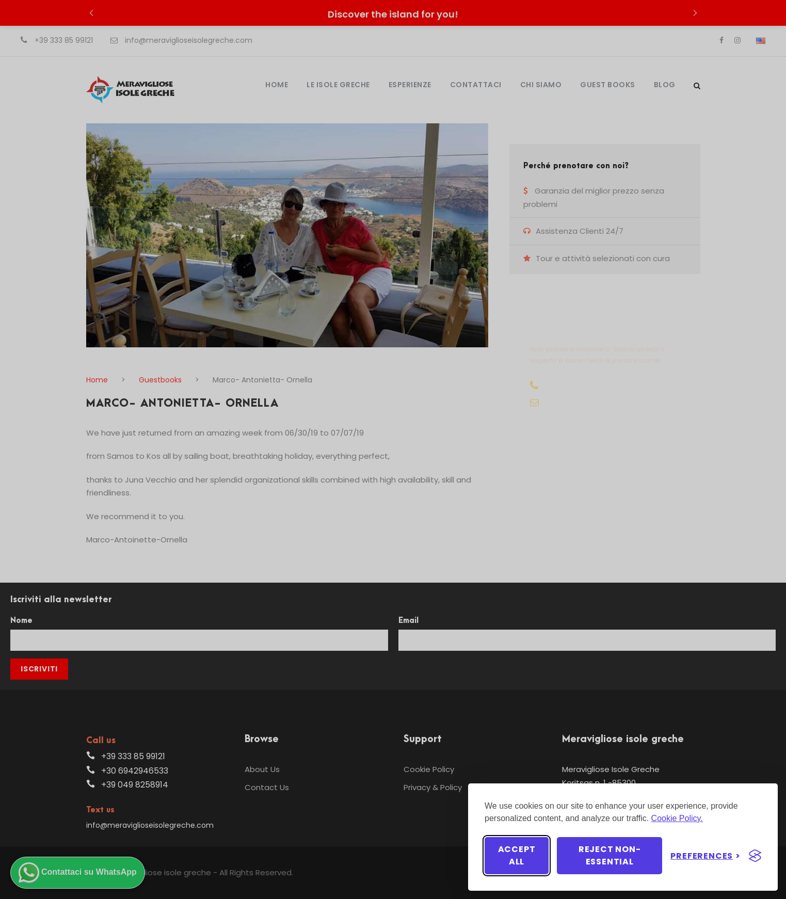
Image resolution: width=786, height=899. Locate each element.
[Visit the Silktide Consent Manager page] (755, 855)
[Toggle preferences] (705, 855)
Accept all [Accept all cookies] (517, 855)
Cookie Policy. (677, 818)
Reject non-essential (610, 855)
